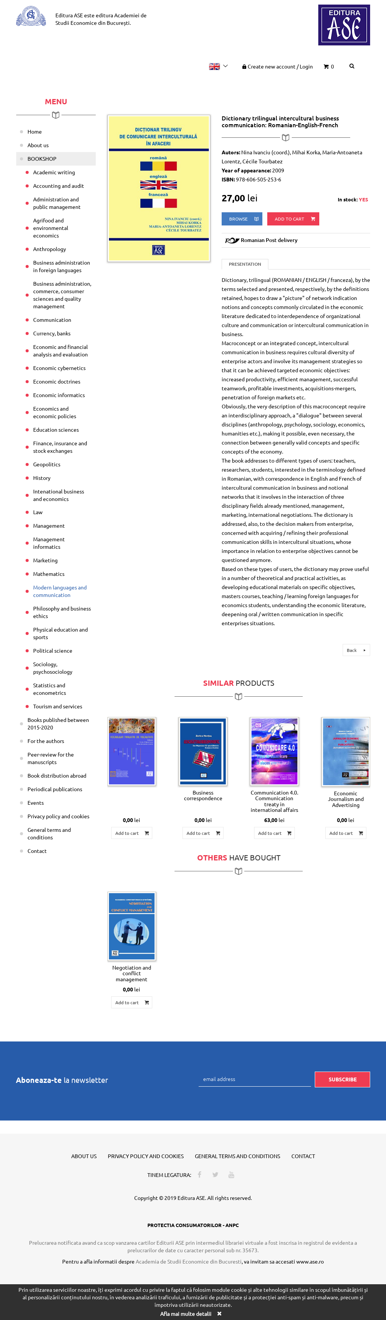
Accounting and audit (58, 185)
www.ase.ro (310, 1261)
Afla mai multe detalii (185, 1313)
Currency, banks (51, 333)
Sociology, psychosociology (52, 668)
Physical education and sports (60, 633)
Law (38, 512)
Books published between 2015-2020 (58, 723)
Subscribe (343, 1079)
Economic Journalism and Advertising (346, 799)
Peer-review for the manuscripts (51, 758)
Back (357, 650)
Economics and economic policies (54, 412)
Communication (52, 319)
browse (244, 219)
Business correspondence (203, 795)
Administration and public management (57, 203)
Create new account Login (276, 66)
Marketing (45, 560)
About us (38, 145)
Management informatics (49, 543)
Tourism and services (57, 706)
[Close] (219, 1313)
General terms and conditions (49, 833)
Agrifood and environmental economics (50, 228)
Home (35, 131)
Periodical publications (55, 789)
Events (36, 802)
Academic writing (54, 172)
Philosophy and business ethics (62, 612)
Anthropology (49, 248)
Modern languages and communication (60, 591)
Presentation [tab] (245, 264)
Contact (37, 850)
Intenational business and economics (58, 495)
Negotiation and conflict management (131, 973)
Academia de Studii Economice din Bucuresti (189, 1261)
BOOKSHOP (42, 158)
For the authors (46, 740)
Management (49, 525)
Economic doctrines (56, 381)
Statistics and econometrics (49, 689)
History (42, 477)
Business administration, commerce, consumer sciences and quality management (62, 294)
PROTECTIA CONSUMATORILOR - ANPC (193, 1225)
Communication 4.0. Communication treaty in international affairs (274, 801)
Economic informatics (59, 394)
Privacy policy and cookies (58, 816)
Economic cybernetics (59, 367)
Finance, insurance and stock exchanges (60, 447)
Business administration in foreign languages (61, 266)
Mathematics (48, 573)
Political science (52, 650)
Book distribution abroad (57, 775)
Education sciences (56, 429)
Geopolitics (46, 464)
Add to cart (295, 219)
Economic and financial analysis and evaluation (60, 350)
